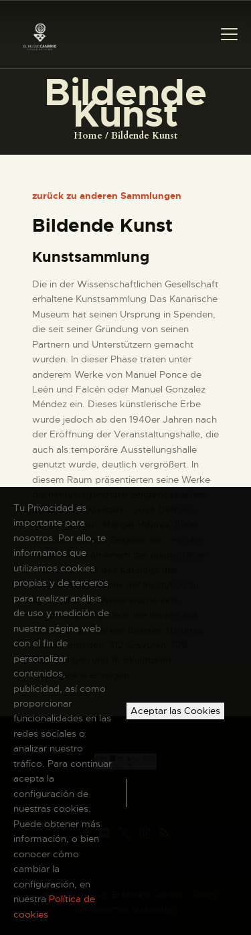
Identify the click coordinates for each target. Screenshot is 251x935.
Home (88, 135)
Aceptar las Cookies (175, 711)
